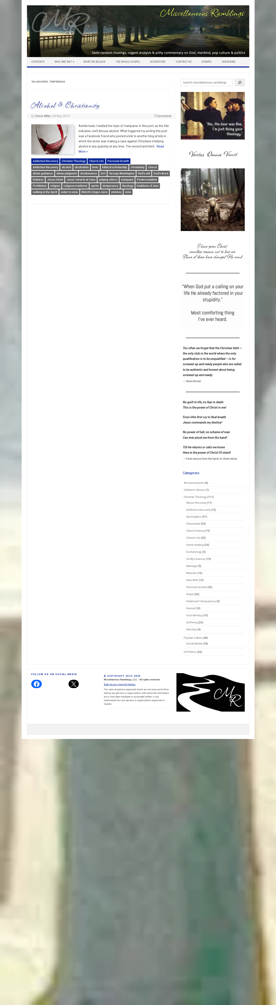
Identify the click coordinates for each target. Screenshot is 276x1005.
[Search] (240, 82)
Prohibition (40, 185)
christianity (137, 167)
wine (128, 192)
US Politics (190, 651)
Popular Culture (193, 637)
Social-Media (194, 643)
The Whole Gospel (128, 61)
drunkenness (88, 173)
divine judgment (67, 173)
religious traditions (75, 185)
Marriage (191, 566)
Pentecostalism (147, 179)
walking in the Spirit (45, 192)
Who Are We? (63, 61)
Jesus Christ (55, 179)
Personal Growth (118, 161)
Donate (207, 61)
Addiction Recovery (45, 161)
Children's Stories (194, 489)
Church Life (96, 161)
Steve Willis (43, 116)
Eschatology (194, 551)
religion (55, 185)
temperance (110, 185)
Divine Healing (195, 544)
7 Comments (163, 116)
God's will (144, 173)
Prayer (190, 594)
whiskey (116, 192)
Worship (191, 629)
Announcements (194, 482)
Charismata (193, 523)
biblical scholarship (114, 167)
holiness (38, 179)
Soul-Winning (194, 615)
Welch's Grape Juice (94, 192)
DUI (103, 173)
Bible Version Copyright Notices (120, 684)
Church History (195, 530)
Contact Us (183, 61)
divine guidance (43, 173)
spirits (95, 185)
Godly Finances (195, 559)
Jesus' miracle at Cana (81, 179)
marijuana (127, 179)
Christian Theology (73, 161)
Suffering (192, 622)
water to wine (69, 192)
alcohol (66, 167)
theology (127, 185)
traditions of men (147, 185)
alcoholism (82, 167)
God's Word (161, 173)
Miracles (191, 573)
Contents (37, 61)
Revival (190, 608)
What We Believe (95, 61)
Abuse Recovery (196, 502)
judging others (108, 179)
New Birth (192, 580)
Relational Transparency (201, 601)
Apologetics (194, 516)
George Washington (121, 173)
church (152, 167)
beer (95, 167)
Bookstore (158, 61)
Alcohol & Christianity (65, 104)
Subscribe (229, 61)
